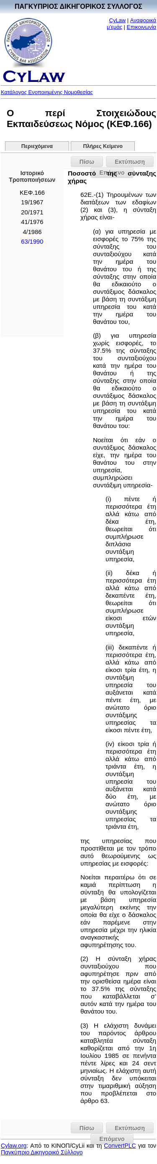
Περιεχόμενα (37, 146)
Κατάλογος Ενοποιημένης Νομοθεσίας (47, 92)
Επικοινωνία (142, 27)
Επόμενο (111, 1139)
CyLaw (117, 20)
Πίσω (87, 161)
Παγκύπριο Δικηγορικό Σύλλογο (42, 1152)
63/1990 (32, 241)
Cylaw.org (13, 1145)
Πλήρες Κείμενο (103, 146)
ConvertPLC (120, 1145)
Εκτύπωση (130, 161)
